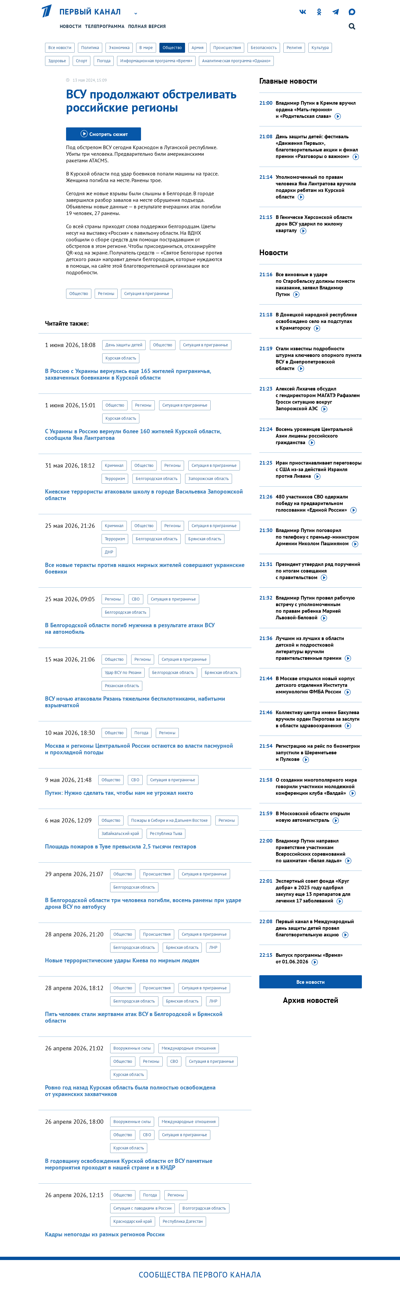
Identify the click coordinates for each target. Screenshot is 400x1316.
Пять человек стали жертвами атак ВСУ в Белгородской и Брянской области (134, 1017)
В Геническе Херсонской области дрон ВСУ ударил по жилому (314, 224)
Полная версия (147, 26)
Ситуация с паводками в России (142, 1208)
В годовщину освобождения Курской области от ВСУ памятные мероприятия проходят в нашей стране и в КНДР (128, 1164)
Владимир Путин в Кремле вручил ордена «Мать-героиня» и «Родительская (316, 109)
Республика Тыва (166, 833)
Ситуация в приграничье (146, 293)
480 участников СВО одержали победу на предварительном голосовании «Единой (316, 503)
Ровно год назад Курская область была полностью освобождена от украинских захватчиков (130, 1091)
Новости (71, 26)
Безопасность (263, 47)
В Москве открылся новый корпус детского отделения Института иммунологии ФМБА (315, 685)
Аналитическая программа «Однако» (236, 61)
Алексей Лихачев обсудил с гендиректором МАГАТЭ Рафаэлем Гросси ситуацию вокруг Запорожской (318, 398)
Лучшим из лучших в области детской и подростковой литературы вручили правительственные (313, 648)
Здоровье (57, 61)
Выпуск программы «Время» (309, 958)
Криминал (114, 465)
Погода (104, 61)
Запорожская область (208, 478)
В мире (146, 47)
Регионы (106, 293)
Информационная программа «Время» (156, 61)
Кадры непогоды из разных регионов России (105, 1234)
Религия (294, 47)
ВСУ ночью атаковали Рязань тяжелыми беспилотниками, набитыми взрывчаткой (135, 702)
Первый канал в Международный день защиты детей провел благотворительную (315, 928)
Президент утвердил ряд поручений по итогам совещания (318, 571)
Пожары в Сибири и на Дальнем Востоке (169, 820)
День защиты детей (124, 345)
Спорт (81, 61)
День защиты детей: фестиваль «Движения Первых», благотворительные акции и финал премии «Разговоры (317, 146)
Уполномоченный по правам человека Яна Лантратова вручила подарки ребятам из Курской (316, 187)
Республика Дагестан (183, 1221)
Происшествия (227, 47)
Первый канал (90, 11)
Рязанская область (122, 685)
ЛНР (213, 947)
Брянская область (204, 539)
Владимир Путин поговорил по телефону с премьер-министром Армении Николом (317, 537)
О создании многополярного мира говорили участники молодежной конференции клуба (316, 786)
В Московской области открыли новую (313, 817)
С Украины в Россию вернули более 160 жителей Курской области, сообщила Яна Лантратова (133, 434)
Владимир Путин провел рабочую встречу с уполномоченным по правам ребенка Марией (315, 607)
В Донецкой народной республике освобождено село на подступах (316, 321)
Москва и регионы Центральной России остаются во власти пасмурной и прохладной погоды (139, 749)
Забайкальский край (120, 833)
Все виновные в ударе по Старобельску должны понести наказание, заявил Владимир (315, 284)
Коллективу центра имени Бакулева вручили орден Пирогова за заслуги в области (318, 719)
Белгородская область (156, 478)
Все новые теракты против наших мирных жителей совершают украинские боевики (145, 568)
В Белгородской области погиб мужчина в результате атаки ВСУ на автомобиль (129, 628)
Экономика (119, 47)
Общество (172, 47)
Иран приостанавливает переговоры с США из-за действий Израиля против (319, 469)
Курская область (121, 358)
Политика (90, 47)
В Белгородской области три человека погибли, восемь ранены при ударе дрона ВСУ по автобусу (143, 903)
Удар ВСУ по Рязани (123, 672)
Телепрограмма (105, 26)
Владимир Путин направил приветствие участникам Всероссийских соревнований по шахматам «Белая (313, 850)
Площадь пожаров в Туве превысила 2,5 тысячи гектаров (120, 846)
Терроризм (115, 478)
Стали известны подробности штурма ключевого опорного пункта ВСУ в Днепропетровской (319, 358)
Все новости (59, 47)
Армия (198, 47)
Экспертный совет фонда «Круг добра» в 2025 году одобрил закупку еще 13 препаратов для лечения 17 (313, 890)
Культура (320, 47)
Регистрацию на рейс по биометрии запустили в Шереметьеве (318, 752)
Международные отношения (189, 1048)
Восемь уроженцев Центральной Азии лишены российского (314, 436)
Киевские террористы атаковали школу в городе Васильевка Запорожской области (144, 495)
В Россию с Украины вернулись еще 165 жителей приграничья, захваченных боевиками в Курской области (128, 374)
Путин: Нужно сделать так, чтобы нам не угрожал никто (119, 792)
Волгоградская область (204, 1208)
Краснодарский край (132, 1221)
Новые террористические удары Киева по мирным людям (122, 960)
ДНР (109, 552)
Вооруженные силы (132, 1048)
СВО (136, 599)
